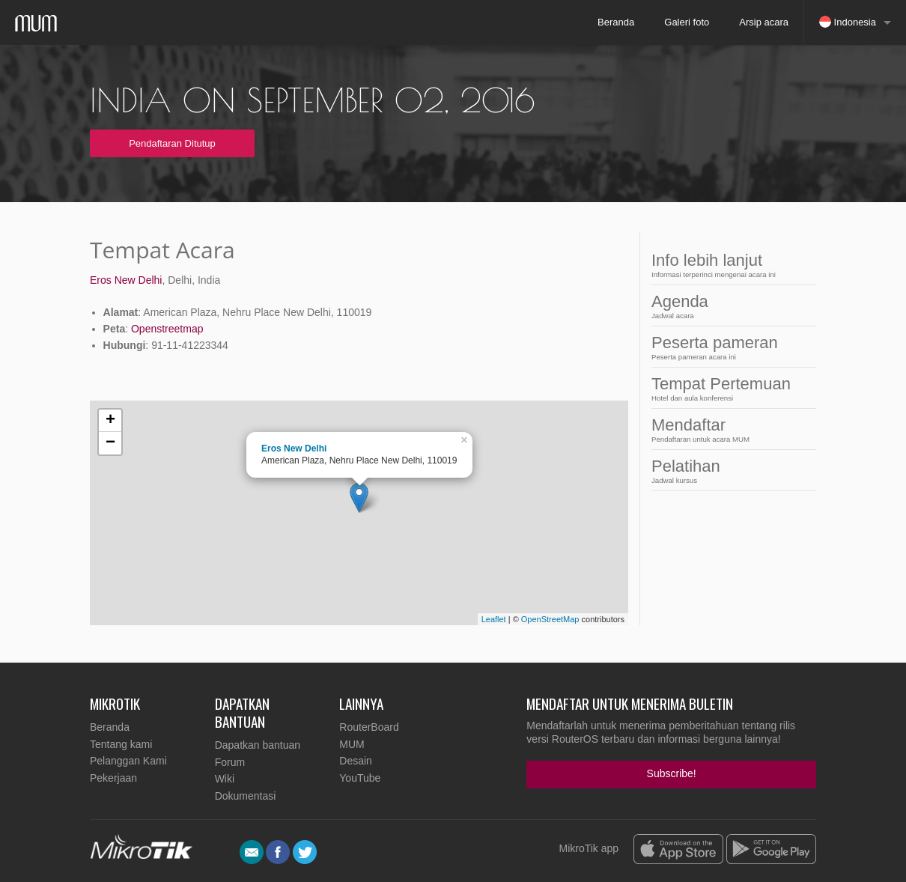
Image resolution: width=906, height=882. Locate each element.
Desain (355, 761)
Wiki (224, 779)
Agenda (721, 306)
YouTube (359, 778)
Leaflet (493, 619)
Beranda (616, 22)
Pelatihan (721, 470)
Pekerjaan (113, 778)
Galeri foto (686, 22)
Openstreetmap (167, 329)
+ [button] (110, 421)
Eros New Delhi (126, 280)
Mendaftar (721, 429)
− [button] (110, 443)
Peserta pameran (721, 347)
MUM (351, 744)
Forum (230, 762)
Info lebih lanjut (721, 265)
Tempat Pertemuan (721, 388)
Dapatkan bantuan (257, 745)
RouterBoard (368, 727)
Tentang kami (121, 744)
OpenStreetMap (550, 619)
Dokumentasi (245, 796)
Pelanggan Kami (128, 761)
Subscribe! (671, 773)
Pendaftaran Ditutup (172, 143)
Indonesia (847, 22)
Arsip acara (763, 22)
